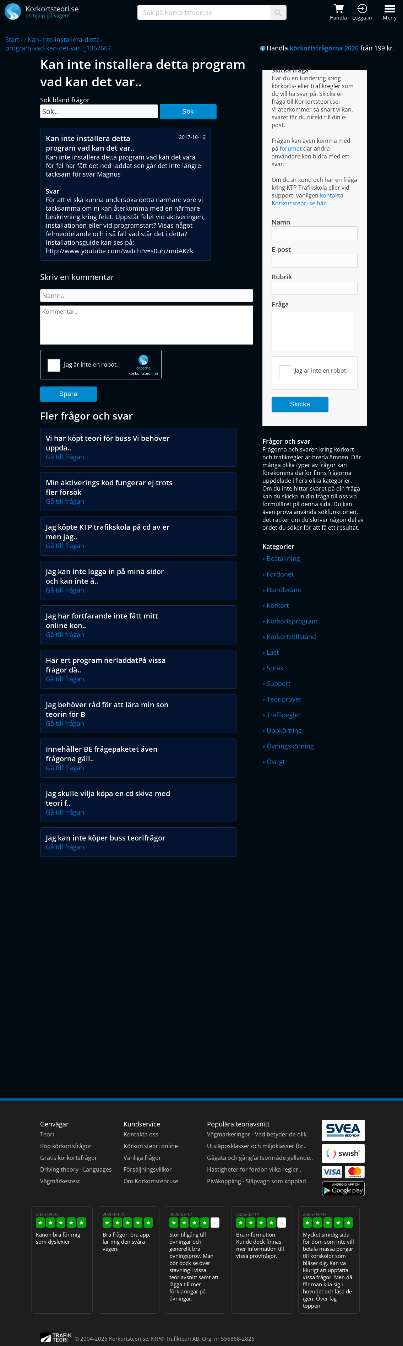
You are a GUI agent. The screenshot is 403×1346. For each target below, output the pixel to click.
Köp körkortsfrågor (66, 1146)
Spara (68, 394)
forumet (291, 148)
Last (273, 652)
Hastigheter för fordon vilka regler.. (254, 1169)
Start (12, 39)
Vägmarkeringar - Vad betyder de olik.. (258, 1134)
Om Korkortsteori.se (151, 1181)
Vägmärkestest (60, 1181)
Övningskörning (290, 746)
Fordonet (280, 574)
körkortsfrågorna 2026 (324, 48)
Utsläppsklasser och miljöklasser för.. (256, 1146)
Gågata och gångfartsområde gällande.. (260, 1158)
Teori (47, 1134)
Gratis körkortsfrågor (68, 1158)
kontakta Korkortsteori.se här (307, 199)
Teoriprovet (284, 699)
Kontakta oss (141, 1134)
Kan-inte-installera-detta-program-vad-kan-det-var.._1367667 (58, 43)
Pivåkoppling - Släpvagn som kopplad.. (258, 1181)
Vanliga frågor (142, 1158)
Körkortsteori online (151, 1146)
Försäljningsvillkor (148, 1169)
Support (278, 683)
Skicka (300, 404)
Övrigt (276, 761)
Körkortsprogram (292, 621)
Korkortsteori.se (128, 1338)
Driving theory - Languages (76, 1169)
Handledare (284, 589)
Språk (275, 668)
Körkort (278, 605)
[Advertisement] (147, 913)
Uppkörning (284, 730)
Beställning (283, 558)
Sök (188, 111)
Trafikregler (284, 714)
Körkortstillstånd (291, 636)
